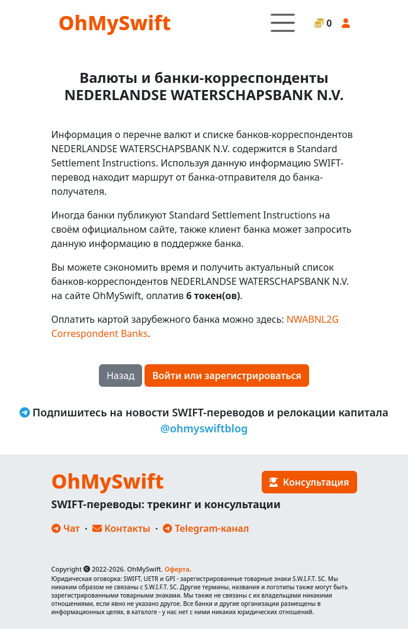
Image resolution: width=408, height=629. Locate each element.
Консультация (309, 482)
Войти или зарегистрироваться (226, 375)
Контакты (121, 528)
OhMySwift (115, 22)
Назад (120, 375)
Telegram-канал (206, 528)
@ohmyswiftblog (204, 428)
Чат (66, 528)
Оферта (177, 568)
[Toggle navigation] (283, 22)
